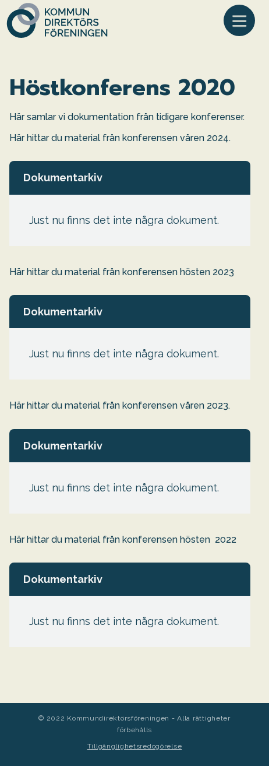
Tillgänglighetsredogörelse (134, 746)
